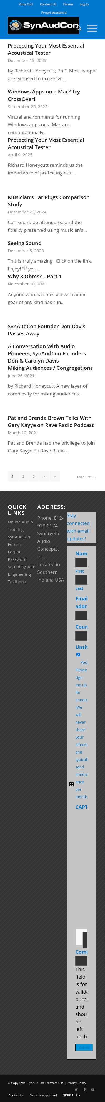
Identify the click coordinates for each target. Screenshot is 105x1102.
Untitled (85, 647)
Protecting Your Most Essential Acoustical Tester (46, 49)
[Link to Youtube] (93, 1089)
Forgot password (53, 12)
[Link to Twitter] (76, 1089)
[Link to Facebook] (85, 1089)
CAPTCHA (86, 807)
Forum (68, 4)
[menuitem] (26, 4)
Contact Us (48, 4)
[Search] (76, 28)
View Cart (26, 4)
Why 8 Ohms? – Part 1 (35, 276)
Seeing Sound (24, 242)
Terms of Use (54, 1083)
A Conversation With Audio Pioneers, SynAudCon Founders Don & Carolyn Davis (47, 353)
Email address (86, 602)
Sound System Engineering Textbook (21, 574)
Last (79, 588)
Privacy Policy (76, 1083)
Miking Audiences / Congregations (50, 367)
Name (83, 553)
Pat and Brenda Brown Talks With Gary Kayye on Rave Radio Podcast (51, 421)
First (79, 571)
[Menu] (89, 28)
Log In (84, 4)
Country (86, 626)
